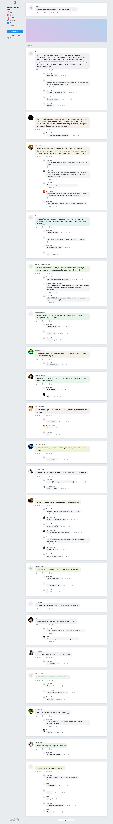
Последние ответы (14, 38)
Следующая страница (66, 820)
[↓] (55, 12)
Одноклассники (13, 25)
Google (10, 15)
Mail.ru (10, 12)
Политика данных (15, 820)
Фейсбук (11, 20)
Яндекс (10, 18)
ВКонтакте (11, 23)
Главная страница (14, 35)
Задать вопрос (15, 31)
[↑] (52, 12)
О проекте (15, 818)
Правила (12, 819)
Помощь (18, 819)
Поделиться (57, 12)
